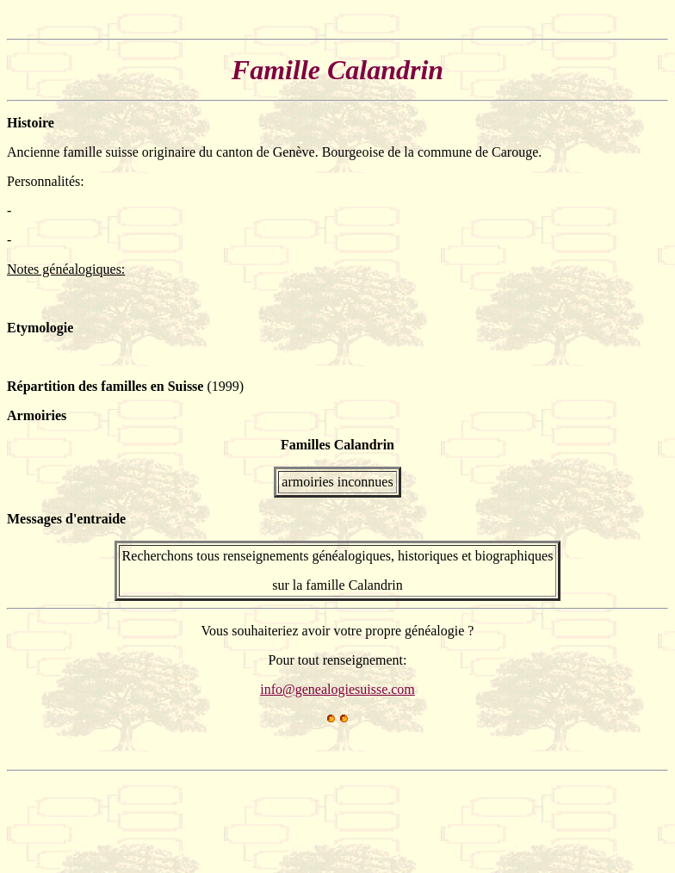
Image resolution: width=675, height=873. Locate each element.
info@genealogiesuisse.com (337, 689)
